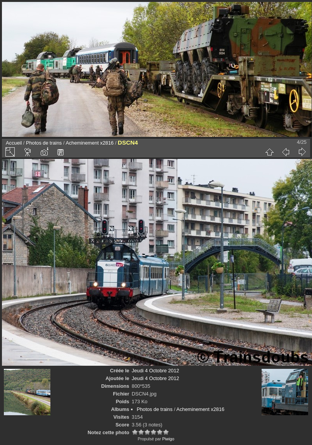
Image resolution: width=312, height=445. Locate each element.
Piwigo (168, 438)
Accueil (14, 143)
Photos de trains (44, 143)
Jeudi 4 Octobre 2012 (155, 370)
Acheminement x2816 (90, 143)
